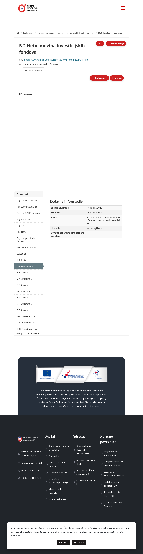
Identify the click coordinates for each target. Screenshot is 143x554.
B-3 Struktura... (24, 272)
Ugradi (117, 77)
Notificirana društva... (27, 247)
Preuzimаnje (116, 43)
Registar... (22, 225)
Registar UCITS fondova (28, 213)
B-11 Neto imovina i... (27, 322)
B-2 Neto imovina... (111, 33)
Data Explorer (33, 70)
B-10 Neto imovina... (27, 316)
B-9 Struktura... (24, 310)
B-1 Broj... (21, 259)
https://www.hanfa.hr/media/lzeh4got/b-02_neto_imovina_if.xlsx (56, 59)
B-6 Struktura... (24, 291)
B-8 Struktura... (24, 303)
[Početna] (18, 33)
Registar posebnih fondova (26, 240)
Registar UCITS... (25, 219)
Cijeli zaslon (99, 77)
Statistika (21, 253)
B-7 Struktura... (24, 297)
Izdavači (28, 33)
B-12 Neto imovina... (27, 328)
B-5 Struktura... (24, 285)
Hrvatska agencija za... (51, 33)
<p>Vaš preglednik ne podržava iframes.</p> (71, 136)
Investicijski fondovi (81, 33)
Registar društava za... (28, 200)
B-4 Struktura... (24, 278)
